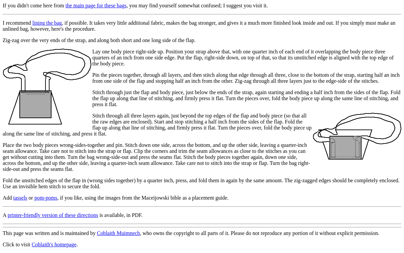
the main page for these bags (96, 5)
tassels (20, 198)
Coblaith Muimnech (118, 233)
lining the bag (47, 23)
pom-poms (45, 198)
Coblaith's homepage (54, 244)
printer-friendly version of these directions (53, 215)
